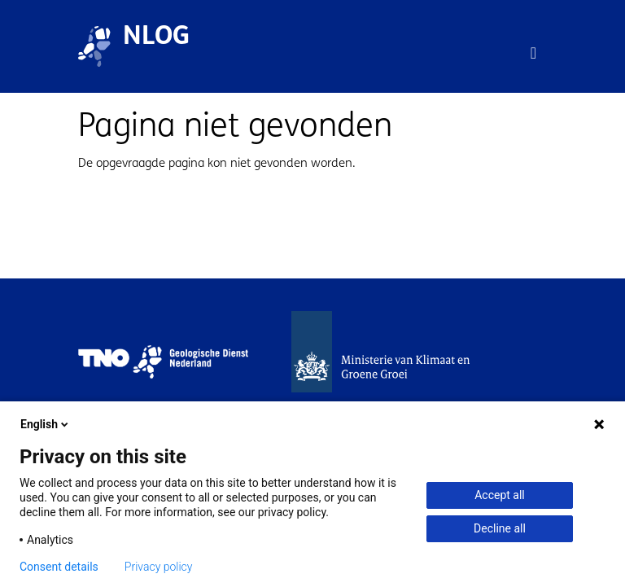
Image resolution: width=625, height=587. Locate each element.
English (45, 424)
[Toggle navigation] (533, 53)
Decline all (500, 528)
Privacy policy (159, 566)
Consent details (59, 566)
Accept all (499, 495)
